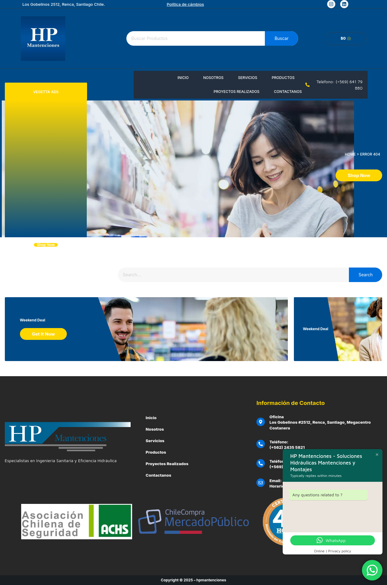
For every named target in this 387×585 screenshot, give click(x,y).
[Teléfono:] (260, 444)
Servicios (247, 77)
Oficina (276, 416)
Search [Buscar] (365, 274)
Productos (283, 77)
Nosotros (213, 77)
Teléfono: (278, 441)
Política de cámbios (185, 4)
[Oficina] (260, 422)
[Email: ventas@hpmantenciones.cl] (260, 482)
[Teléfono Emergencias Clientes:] (260, 463)
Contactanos (288, 91)
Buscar (281, 38)
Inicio (183, 77)
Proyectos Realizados (236, 91)
